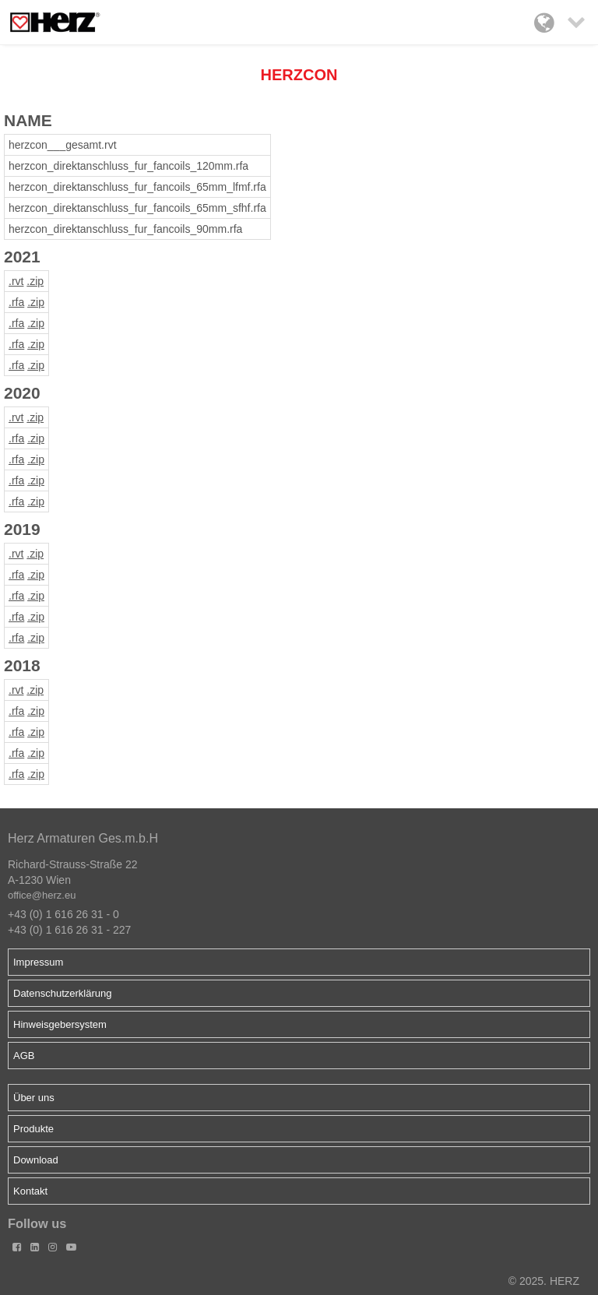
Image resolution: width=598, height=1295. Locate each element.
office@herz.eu (42, 895)
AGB (23, 1055)
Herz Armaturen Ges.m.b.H (83, 838)
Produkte (33, 1129)
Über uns (34, 1097)
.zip (35, 281)
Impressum (38, 962)
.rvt (16, 281)
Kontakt (30, 1191)
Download (35, 1160)
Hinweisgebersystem (60, 1024)
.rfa (16, 302)
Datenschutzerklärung (62, 993)
